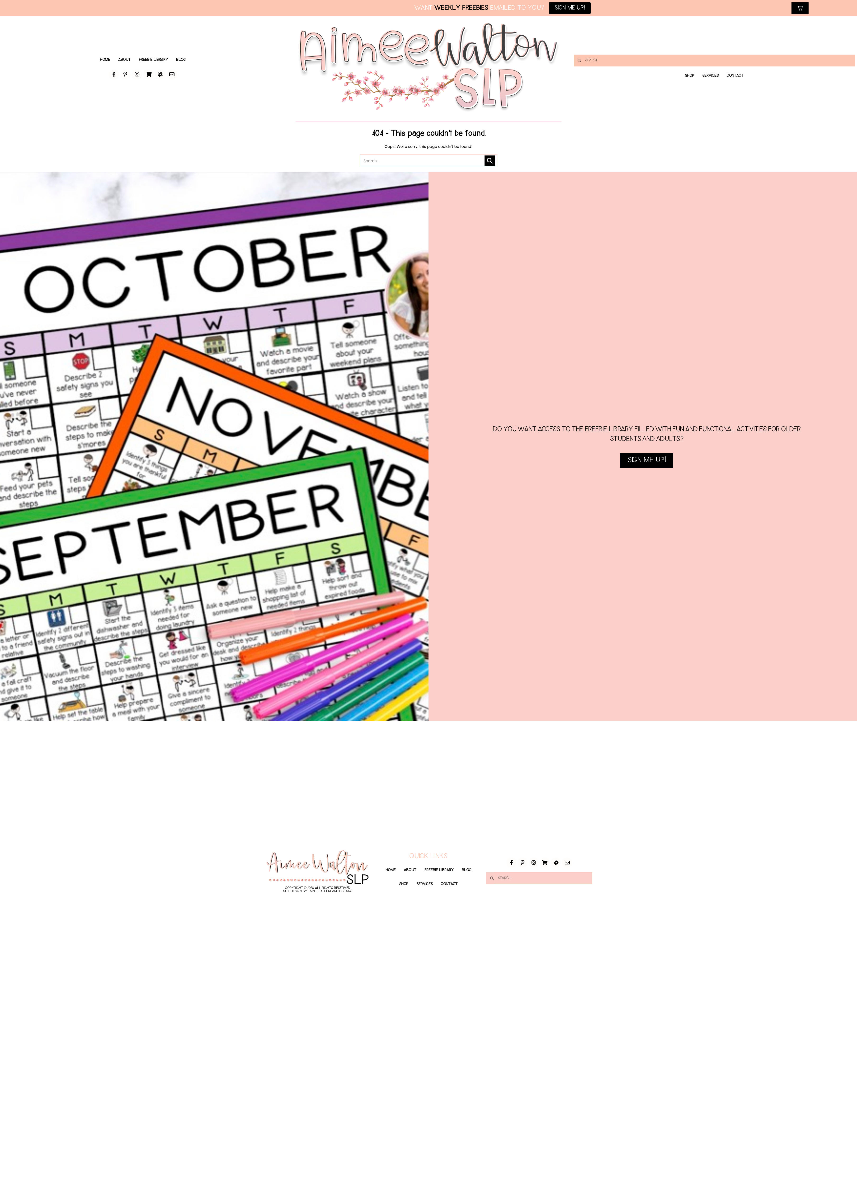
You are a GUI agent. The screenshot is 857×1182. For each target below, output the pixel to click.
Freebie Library (154, 60)
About (124, 60)
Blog (182, 60)
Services (710, 75)
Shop (689, 75)
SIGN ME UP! (647, 481)
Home (104, 60)
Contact (736, 75)
